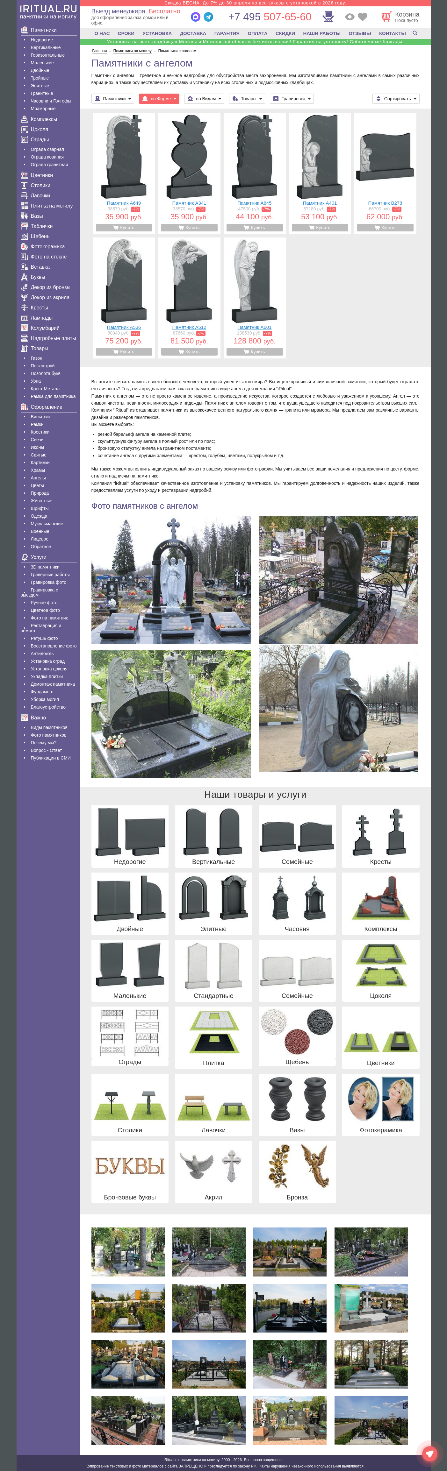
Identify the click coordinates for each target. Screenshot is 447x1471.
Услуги (34, 557)
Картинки (40, 462)
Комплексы (39, 119)
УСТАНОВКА (157, 33)
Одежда (39, 516)
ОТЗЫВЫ (360, 33)
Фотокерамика (43, 246)
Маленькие (42, 62)
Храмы (38, 470)
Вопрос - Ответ (46, 750)
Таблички (37, 226)
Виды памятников (49, 727)
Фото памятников (49, 735)
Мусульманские (47, 523)
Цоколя (34, 129)
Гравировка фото (49, 582)
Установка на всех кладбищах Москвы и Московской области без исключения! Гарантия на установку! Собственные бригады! (255, 41)
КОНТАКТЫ (392, 33)
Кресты (34, 307)
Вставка (35, 267)
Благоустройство (48, 707)
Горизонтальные (48, 55)
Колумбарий (40, 328)
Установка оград (48, 661)
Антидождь (42, 653)
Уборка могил (45, 699)
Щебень (35, 236)
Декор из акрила (45, 297)
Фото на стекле (44, 256)
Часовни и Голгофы (51, 100)
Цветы (37, 485)
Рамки (37, 424)
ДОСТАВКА (193, 33)
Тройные (40, 78)
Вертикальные (46, 47)
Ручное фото (44, 602)
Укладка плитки (47, 676)
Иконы (37, 447)
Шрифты (40, 508)
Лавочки (35, 195)
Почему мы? (44, 742)
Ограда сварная (47, 149)
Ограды (35, 139)
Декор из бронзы (46, 287)
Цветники (37, 175)
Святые (39, 454)
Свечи (37, 439)
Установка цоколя (49, 668)
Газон (36, 358)
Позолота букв (46, 373)
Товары (34, 348)
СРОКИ (126, 33)
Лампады (37, 318)
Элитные (40, 85)
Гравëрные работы (50, 574)
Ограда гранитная (49, 164)
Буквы (33, 277)
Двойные (40, 70)
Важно (33, 717)
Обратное (41, 546)
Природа (40, 493)
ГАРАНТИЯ (227, 33)
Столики (35, 185)
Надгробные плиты (48, 338)
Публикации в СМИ (51, 757)
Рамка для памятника (53, 396)
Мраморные (43, 108)
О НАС (102, 33)
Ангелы (38, 477)
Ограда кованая (47, 156)
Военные (40, 531)
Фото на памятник (49, 617)
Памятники (39, 30)
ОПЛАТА (257, 33)
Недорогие (42, 39)
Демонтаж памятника (53, 684)
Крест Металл (45, 388)
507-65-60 (269, 17)
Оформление (41, 407)
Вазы (32, 216)
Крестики (40, 432)
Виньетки (40, 416)
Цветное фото (45, 610)
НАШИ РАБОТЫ (322, 33)
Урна (36, 381)
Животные (42, 500)
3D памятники (45, 566)
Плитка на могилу (47, 205)
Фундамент (42, 691)
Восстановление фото (54, 645)
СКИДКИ (285, 33)
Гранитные (42, 93)
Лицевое (40, 538)
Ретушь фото (44, 638)
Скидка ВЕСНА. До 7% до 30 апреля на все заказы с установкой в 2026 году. (255, 2)
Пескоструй (43, 365)
